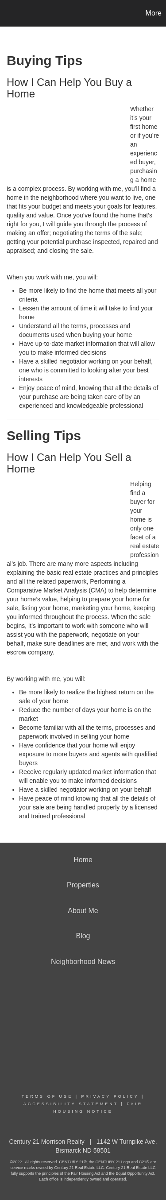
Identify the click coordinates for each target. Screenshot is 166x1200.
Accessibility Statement (70, 1104)
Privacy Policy (110, 1096)
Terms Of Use (47, 1096)
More (154, 13)
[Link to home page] (8, 13)
